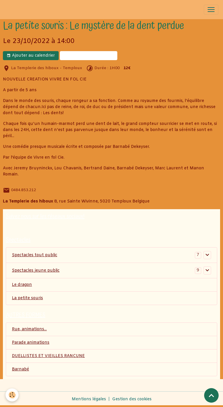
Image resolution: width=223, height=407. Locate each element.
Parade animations (30, 342)
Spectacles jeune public (36, 270)
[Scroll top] (211, 395)
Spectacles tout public (34, 255)
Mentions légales (89, 399)
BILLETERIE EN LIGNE (89, 55)
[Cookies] (12, 394)
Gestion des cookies (132, 399)
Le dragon (22, 285)
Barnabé (20, 369)
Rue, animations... (29, 329)
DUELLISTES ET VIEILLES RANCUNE (48, 356)
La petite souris (27, 298)
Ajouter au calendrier (31, 55)
